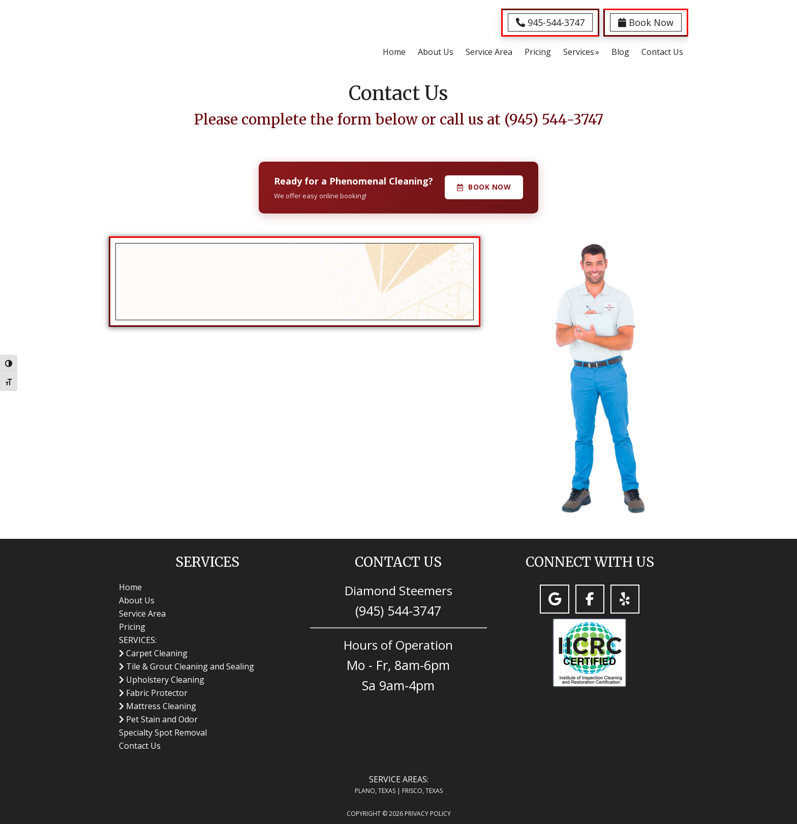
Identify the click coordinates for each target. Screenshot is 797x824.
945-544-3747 (550, 22)
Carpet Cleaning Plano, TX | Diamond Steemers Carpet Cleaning (159, 35)
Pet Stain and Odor (162, 719)
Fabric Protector (157, 692)
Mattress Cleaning (161, 706)
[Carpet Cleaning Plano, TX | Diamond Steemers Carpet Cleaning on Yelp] (624, 599)
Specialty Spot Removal (163, 732)
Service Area (142, 613)
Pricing (132, 626)
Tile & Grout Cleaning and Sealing (190, 666)
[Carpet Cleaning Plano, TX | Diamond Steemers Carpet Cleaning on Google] (554, 599)
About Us (137, 600)
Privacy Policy (428, 813)
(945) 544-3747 (553, 119)
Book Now (645, 22)
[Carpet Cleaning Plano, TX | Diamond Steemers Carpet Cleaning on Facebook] (589, 599)
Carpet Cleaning (157, 653)
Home (130, 587)
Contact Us (140, 745)
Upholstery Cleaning (165, 679)
